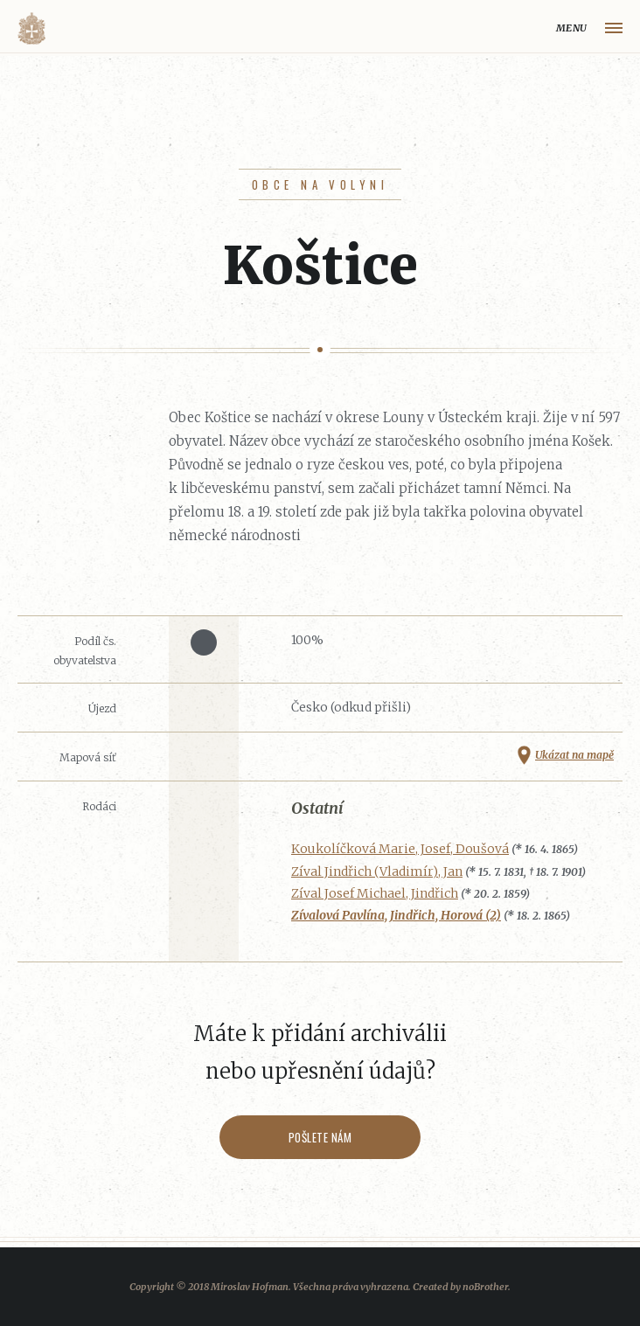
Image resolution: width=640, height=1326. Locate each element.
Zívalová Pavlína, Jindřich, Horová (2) (396, 915)
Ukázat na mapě (574, 754)
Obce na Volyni (320, 184)
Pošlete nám (320, 1137)
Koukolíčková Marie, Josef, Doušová (400, 849)
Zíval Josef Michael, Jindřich (374, 893)
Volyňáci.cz (31, 28)
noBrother (485, 1287)
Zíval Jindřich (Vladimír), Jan (377, 871)
